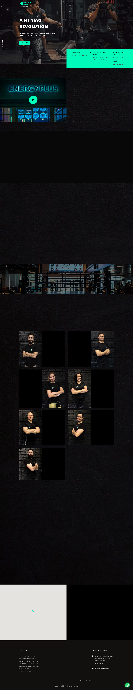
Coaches (80, 4)
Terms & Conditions (86, 681)
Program (70, 4)
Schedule (90, 4)
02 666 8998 (76, 53)
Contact (108, 4)
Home (62, 4)
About (99, 4)
